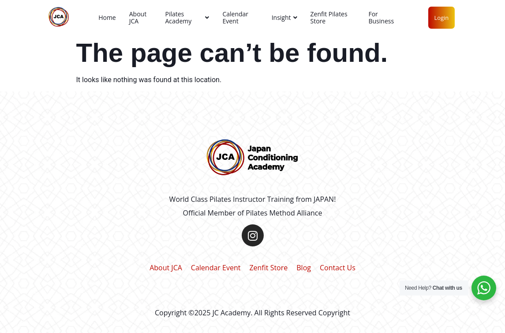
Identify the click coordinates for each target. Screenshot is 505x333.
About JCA (137, 17)
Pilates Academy (187, 17)
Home (107, 17)
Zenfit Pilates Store (329, 17)
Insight (284, 17)
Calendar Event (235, 17)
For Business (381, 17)
